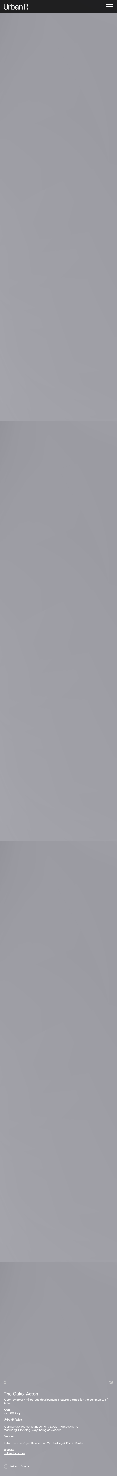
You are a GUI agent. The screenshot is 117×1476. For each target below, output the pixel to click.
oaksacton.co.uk (14, 1453)
